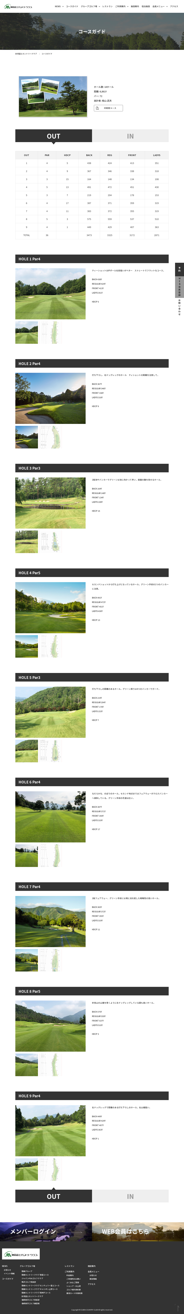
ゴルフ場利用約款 (73, 1289)
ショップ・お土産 (73, 1286)
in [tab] (130, 135)
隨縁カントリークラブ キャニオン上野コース (40, 1289)
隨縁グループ (27, 1271)
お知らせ (7, 1270)
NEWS (59, 6)
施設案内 (135, 6)
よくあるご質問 (72, 1282)
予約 (179, 269)
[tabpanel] (92, 666)
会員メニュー (160, 6)
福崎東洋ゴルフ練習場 (30, 1303)
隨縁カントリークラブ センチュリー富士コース (40, 1285)
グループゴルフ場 (91, 6)
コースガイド (72, 6)
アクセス (174, 6)
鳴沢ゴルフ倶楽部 (29, 1282)
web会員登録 (179, 287)
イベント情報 (9, 1273)
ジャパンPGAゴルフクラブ (32, 1278)
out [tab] (53, 135)
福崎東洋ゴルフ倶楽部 (30, 1300)
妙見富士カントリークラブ (26, 53)
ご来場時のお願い (73, 1279)
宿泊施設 (146, 6)
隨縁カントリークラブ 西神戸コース (36, 1292)
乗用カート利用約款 (74, 1293)
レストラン (107, 6)
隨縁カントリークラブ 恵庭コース (35, 1274)
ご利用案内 (122, 6)
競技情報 (93, 1279)
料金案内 (70, 1275)
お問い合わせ (179, 307)
